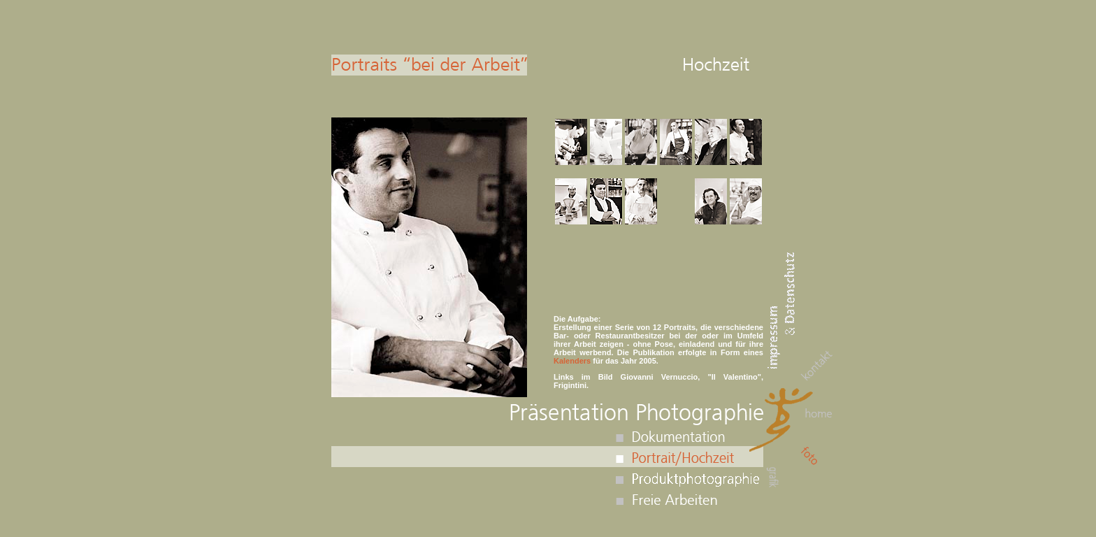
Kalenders (572, 361)
